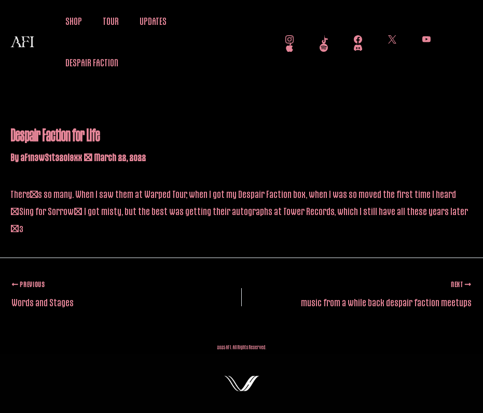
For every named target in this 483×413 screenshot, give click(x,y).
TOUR (111, 21)
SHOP (73, 21)
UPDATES (153, 21)
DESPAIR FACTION (91, 62)
